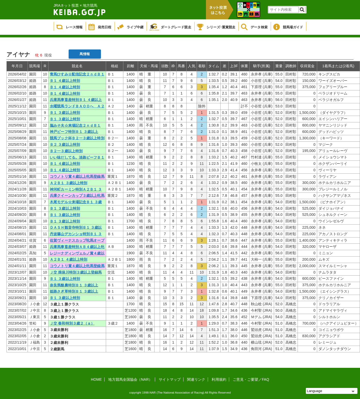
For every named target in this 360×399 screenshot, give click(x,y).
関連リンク (196, 379)
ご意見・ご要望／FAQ (251, 379)
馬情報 (84, 54)
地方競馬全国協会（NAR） (130, 379)
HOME (96, 379)
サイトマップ (170, 379)
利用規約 (219, 379)
